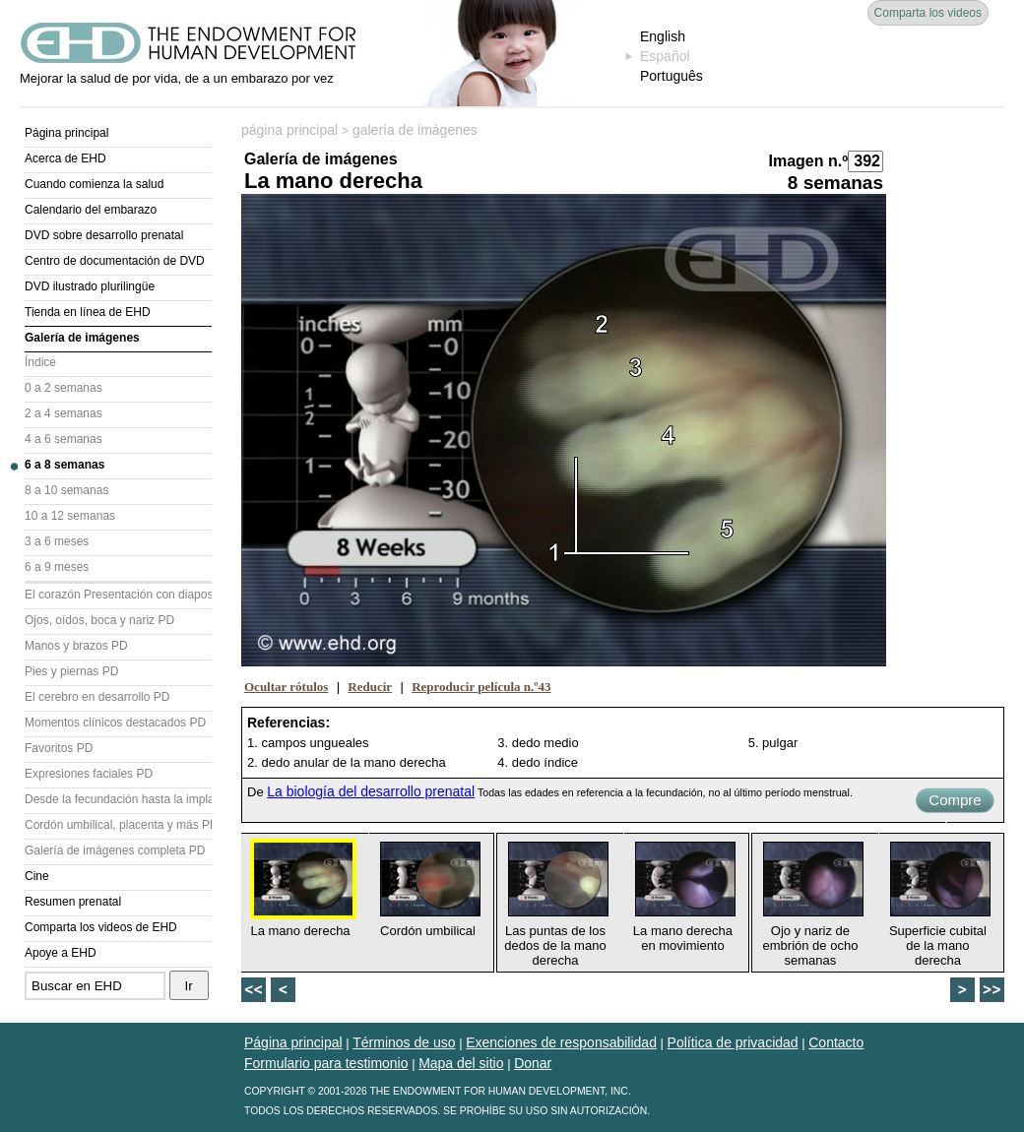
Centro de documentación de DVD (115, 261)
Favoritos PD (59, 748)
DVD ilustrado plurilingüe (90, 286)
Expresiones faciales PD (89, 774)
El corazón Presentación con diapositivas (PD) (118, 594)
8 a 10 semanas (66, 490)
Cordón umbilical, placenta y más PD (118, 825)
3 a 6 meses (57, 541)
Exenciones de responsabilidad (561, 1042)
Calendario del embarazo (91, 210)
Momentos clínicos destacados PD (115, 722)
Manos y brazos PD (76, 646)
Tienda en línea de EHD (88, 312)
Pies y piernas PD (71, 671)
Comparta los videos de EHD (101, 927)
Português (671, 76)
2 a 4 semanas (63, 413)
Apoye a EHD (60, 953)
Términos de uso (403, 1042)
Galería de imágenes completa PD (115, 850)
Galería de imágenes (82, 338)
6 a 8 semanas (64, 465)
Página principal (66, 133)
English (662, 36)
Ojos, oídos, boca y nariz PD (99, 620)
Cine (37, 876)
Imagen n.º (808, 161)
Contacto (836, 1042)
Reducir (370, 686)
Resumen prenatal (73, 902)
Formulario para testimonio (326, 1063)
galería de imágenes (415, 130)
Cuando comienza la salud (94, 184)
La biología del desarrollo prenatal (371, 791)
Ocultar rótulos (286, 686)
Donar (532, 1063)
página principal (289, 130)
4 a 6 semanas (63, 439)
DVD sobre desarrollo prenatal (104, 235)
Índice (40, 362)
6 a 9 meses (57, 567)
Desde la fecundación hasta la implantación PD (118, 799)
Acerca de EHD (65, 158)
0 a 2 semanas (63, 388)
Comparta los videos (928, 13)
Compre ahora (954, 802)
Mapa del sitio (460, 1063)
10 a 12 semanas (70, 516)
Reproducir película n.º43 (481, 686)
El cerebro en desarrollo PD (97, 697)
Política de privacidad (733, 1042)
